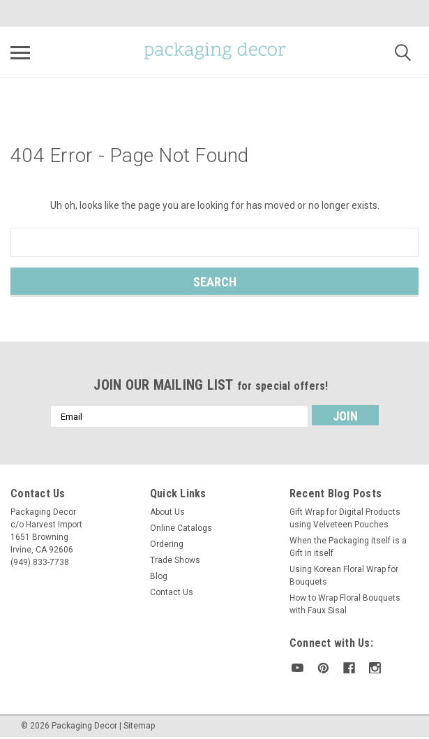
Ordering (166, 544)
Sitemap (139, 725)
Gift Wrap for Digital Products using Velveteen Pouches (344, 518)
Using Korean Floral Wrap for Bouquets (343, 575)
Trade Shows (175, 560)
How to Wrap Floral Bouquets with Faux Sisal (344, 604)
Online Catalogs (181, 528)
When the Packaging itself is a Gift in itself (348, 547)
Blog (158, 576)
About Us (167, 512)
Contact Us (171, 592)
